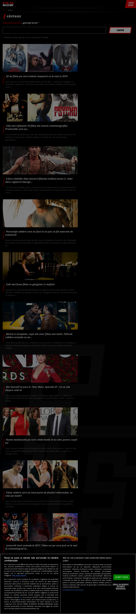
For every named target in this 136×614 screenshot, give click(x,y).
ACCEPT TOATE (121, 577)
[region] (68, 584)
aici (20, 597)
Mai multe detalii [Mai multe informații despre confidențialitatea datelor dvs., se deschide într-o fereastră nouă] (19, 575)
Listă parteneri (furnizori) (73, 590)
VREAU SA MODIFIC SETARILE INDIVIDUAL (121, 586)
